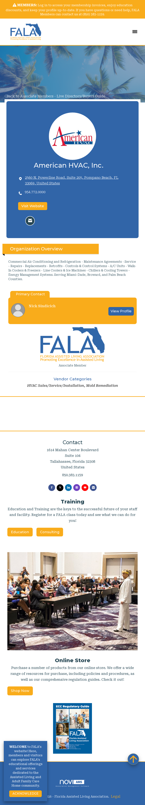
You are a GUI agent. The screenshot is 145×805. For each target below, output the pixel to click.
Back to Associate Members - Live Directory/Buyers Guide (55, 96)
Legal (115, 796)
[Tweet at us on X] (60, 488)
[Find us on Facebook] (52, 487)
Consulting (49, 532)
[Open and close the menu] (95, 32)
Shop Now (20, 691)
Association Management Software (72, 783)
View (121, 311)
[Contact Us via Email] (93, 487)
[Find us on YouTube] (85, 487)
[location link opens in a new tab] (76, 180)
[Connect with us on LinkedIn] (68, 487)
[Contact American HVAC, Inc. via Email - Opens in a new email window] (30, 221)
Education (20, 532)
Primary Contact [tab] (30, 294)
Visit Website (32, 206)
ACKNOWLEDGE (25, 793)
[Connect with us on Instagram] (76, 487)
